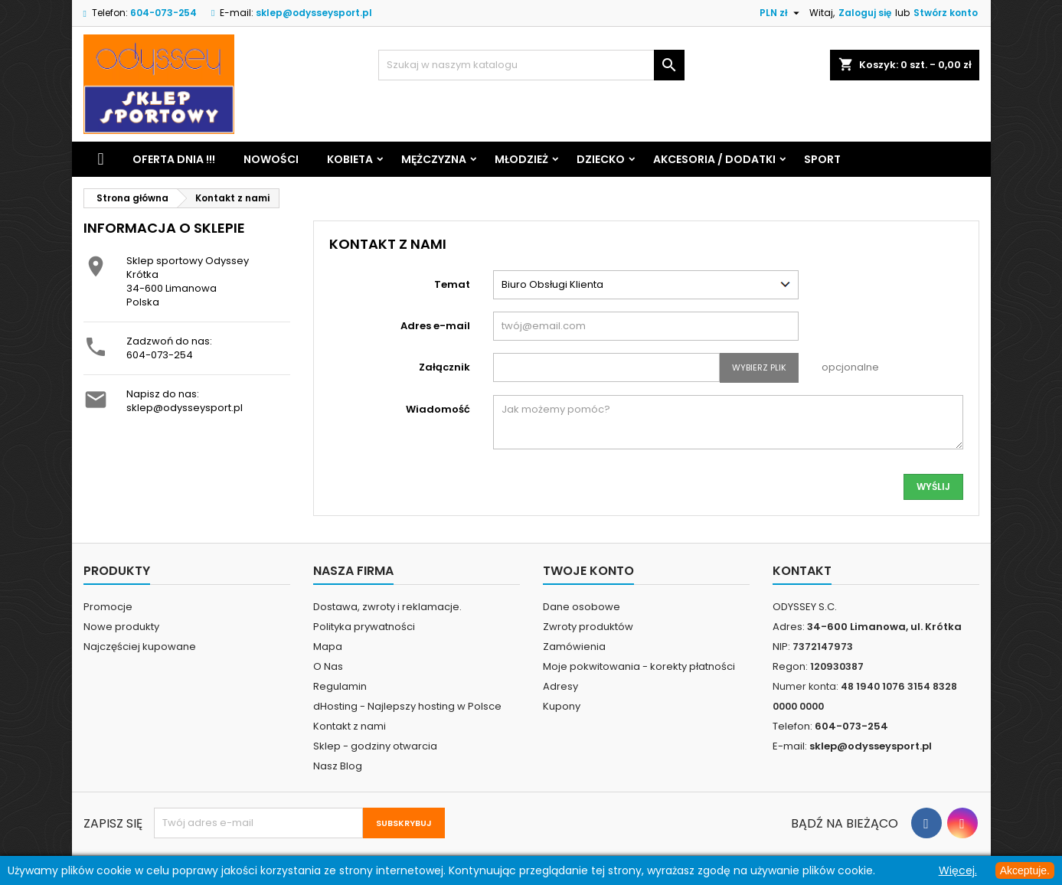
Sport (822, 159)
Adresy (560, 686)
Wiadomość (438, 409)
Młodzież (521, 159)
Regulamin (340, 686)
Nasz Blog (337, 766)
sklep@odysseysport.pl (314, 12)
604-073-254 (159, 355)
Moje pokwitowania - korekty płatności (639, 666)
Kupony (561, 706)
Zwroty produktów (588, 626)
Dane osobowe (581, 606)
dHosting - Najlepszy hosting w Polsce (407, 706)
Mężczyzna (433, 159)
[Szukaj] (531, 65)
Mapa (327, 646)
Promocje (107, 606)
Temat (452, 284)
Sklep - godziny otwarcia (375, 746)
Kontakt (802, 571)
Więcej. (958, 870)
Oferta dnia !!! (173, 159)
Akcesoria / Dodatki (714, 159)
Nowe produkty (121, 626)
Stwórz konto (945, 12)
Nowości (271, 159)
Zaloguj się (864, 12)
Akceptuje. (1025, 870)
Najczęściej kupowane (139, 646)
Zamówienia (574, 646)
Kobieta (350, 159)
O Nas (328, 666)
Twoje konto (588, 571)
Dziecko (601, 159)
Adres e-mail (435, 325)
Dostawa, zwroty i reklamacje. (387, 606)
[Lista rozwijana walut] (781, 13)
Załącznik (444, 367)
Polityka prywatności (364, 626)
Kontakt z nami (349, 726)
